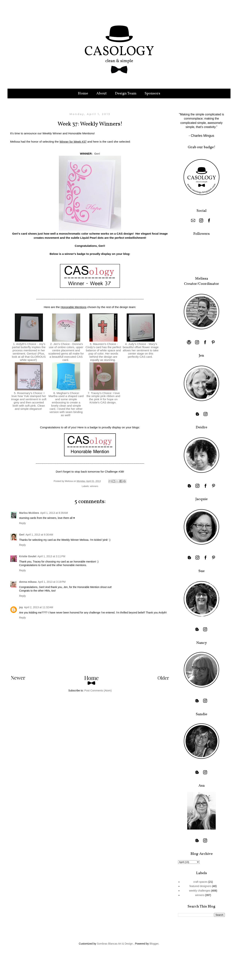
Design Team (125, 93)
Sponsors (152, 93)
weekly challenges (199, 890)
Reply (22, 523)
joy (21, 607)
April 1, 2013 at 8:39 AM (54, 512)
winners (94, 486)
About (101, 93)
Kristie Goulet (27, 556)
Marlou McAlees (29, 512)
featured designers (200, 886)
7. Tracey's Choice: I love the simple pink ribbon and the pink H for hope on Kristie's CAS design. (103, 397)
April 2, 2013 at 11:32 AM (38, 607)
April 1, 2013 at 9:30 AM (39, 534)
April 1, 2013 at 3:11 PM (51, 556)
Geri (97, 153)
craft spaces (200, 881)
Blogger (154, 943)
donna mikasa (28, 581)
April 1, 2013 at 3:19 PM (51, 581)
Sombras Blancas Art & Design (115, 943)
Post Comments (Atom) (98, 690)
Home (83, 93)
